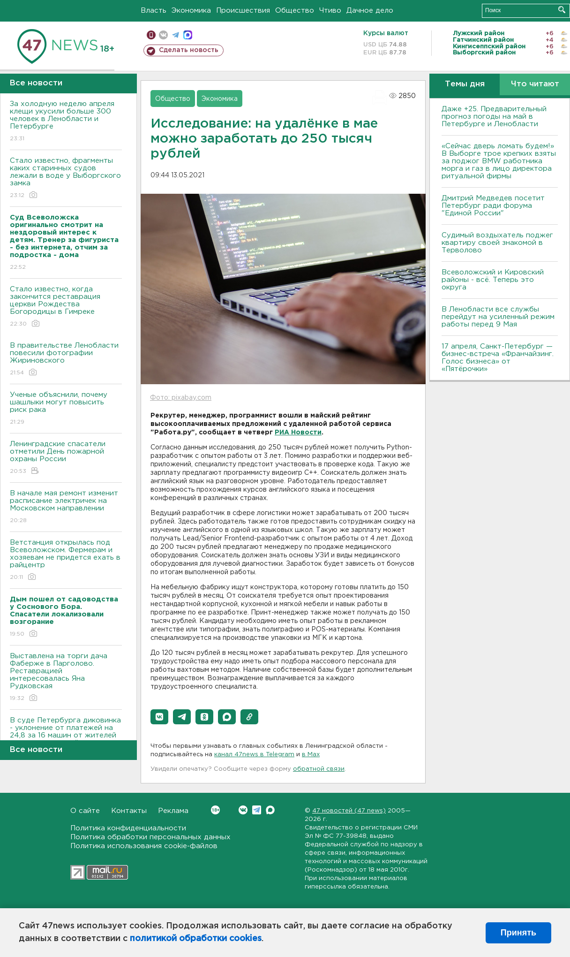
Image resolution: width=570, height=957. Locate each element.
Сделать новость (188, 50)
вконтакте (163, 34)
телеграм (175, 34)
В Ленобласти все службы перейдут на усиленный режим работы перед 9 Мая (498, 316)
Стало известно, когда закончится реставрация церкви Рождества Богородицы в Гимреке (66, 307)
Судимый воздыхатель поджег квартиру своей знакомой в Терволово (497, 242)
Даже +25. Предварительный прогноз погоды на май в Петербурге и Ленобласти (494, 116)
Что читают (535, 84)
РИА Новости (298, 432)
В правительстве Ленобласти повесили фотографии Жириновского (66, 359)
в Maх (311, 754)
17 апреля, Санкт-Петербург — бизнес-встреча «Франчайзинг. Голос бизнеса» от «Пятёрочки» (498, 357)
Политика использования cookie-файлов (144, 846)
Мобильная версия (151, 34)
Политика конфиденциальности (128, 828)
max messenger (187, 34)
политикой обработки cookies (196, 938)
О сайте (85, 811)
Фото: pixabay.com (180, 398)
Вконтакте (215, 809)
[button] (159, 716)
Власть (153, 11)
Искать (561, 9)
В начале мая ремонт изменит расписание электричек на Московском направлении (66, 507)
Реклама (173, 811)
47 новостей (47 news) (349, 810)
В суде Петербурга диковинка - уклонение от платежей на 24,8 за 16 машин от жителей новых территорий (66, 738)
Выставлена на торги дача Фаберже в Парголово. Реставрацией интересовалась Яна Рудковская (66, 677)
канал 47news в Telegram (254, 754)
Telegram (256, 809)
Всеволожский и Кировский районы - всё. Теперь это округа (493, 279)
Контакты (129, 811)
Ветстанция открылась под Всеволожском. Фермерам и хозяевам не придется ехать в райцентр (66, 560)
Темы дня (465, 84)
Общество (294, 11)
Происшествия (243, 11)
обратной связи (319, 769)
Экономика (191, 11)
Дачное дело (369, 11)
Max (270, 809)
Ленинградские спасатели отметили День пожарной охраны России (66, 458)
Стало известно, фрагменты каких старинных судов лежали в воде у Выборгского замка (66, 178)
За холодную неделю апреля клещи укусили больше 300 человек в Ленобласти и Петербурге (66, 122)
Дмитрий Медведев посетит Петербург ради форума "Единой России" (493, 205)
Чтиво (330, 11)
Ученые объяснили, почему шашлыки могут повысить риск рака (66, 409)
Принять (518, 932)
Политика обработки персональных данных (150, 837)
